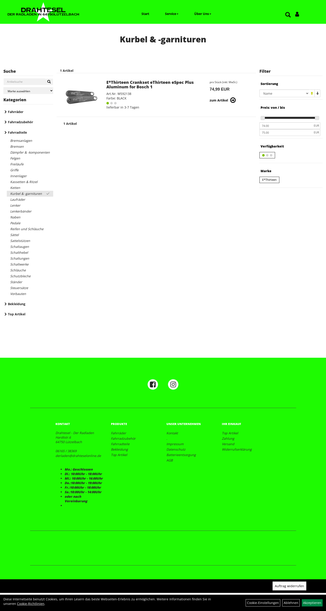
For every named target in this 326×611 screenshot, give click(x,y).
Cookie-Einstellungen (263, 603)
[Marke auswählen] (28, 90)
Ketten (15, 188)
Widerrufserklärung (237, 449)
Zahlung (228, 438)
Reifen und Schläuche (26, 229)
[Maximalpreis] (286, 132)
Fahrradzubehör (20, 122)
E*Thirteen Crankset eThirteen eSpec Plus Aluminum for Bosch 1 (150, 84)
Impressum (175, 444)
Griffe (14, 170)
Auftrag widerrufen (289, 586)
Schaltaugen (19, 246)
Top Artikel (16, 314)
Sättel (14, 235)
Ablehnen (291, 603)
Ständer (16, 282)
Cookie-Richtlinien (30, 603)
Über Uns (202, 14)
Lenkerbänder (20, 211)
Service (171, 14)
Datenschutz (175, 449)
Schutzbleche (20, 276)
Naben (15, 217)
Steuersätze (19, 288)
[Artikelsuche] (288, 15)
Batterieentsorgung (181, 455)
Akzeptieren (312, 603)
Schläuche (18, 270)
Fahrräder (15, 112)
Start (145, 14)
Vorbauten (18, 294)
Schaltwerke (19, 264)
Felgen (15, 158)
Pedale (15, 223)
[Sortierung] (284, 93)
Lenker (15, 205)
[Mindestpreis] (286, 125)
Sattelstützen (20, 241)
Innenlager (18, 176)
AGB (169, 460)
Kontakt (172, 433)
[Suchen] (49, 82)
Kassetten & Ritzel (24, 182)
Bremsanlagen (21, 140)
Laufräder (17, 199)
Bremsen (17, 146)
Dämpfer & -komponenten (30, 152)
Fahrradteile (17, 132)
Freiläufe (17, 164)
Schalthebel (19, 252)
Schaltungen (19, 258)
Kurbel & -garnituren (26, 193)
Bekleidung (16, 304)
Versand (228, 444)
